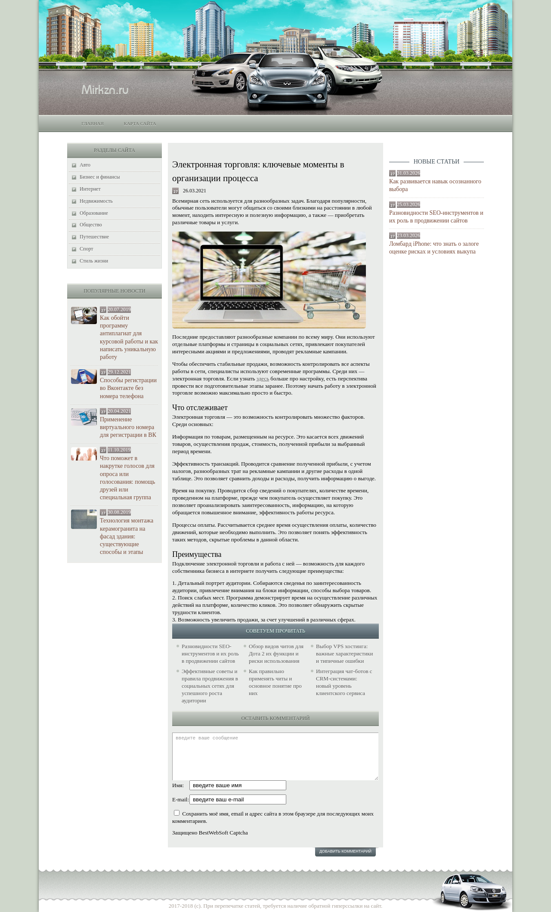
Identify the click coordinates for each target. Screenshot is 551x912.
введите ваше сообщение (275, 756)
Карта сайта (140, 123)
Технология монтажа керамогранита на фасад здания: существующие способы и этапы (126, 536)
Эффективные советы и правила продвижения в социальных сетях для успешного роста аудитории (210, 686)
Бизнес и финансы (100, 177)
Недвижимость (96, 201)
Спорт (86, 249)
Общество (91, 225)
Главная (92, 123)
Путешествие (94, 237)
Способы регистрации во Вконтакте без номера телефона (128, 388)
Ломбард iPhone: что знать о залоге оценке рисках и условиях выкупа (434, 248)
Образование (94, 213)
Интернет (90, 189)
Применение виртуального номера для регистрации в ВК (128, 427)
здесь (263, 378)
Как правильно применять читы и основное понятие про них (275, 682)
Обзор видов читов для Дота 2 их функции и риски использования (276, 653)
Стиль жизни (94, 261)
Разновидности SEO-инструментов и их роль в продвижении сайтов (436, 217)
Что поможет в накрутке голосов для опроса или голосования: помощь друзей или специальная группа (127, 478)
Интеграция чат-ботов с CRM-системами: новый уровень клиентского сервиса (344, 682)
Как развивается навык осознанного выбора (435, 185)
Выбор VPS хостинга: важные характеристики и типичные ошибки (344, 653)
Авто (85, 165)
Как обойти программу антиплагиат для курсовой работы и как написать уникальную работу (129, 337)
